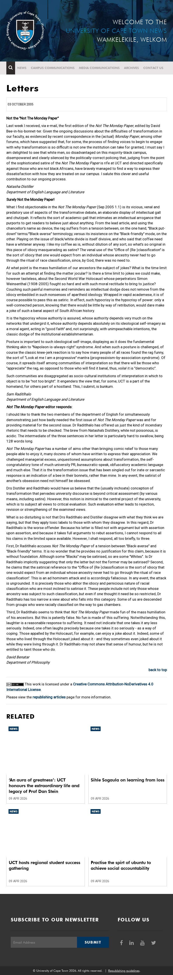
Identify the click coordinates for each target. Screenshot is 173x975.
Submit (93, 942)
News (21, 68)
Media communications (99, 68)
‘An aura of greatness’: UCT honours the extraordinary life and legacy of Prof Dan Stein (44, 785)
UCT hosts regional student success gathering (44, 865)
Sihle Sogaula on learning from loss (127, 780)
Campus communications (53, 68)
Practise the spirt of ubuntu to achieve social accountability (121, 865)
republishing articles (49, 697)
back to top (158, 670)
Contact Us (153, 68)
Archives (131, 68)
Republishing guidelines (124, 970)
